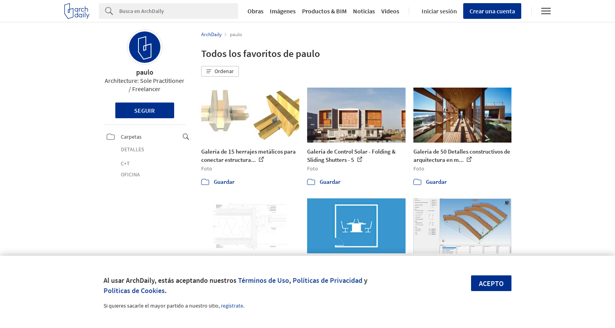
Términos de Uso (263, 280)
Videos (390, 11)
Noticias (364, 11)
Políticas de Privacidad (327, 280)
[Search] (178, 11)
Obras (255, 11)
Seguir (144, 110)
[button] (220, 71)
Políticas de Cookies (134, 290)
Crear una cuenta (492, 11)
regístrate (232, 305)
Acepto (491, 283)
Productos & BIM (324, 11)
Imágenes (283, 11)
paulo (144, 72)
